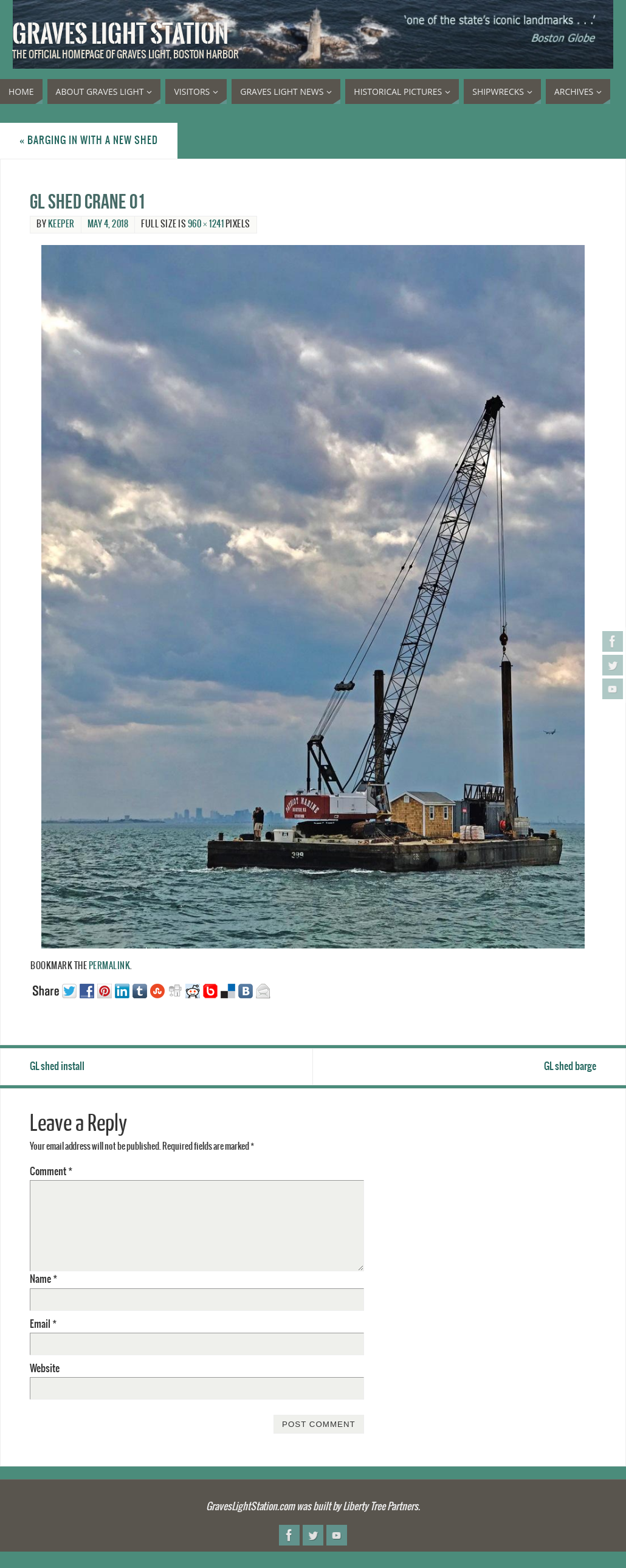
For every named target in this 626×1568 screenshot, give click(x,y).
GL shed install (57, 1066)
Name (43, 1279)
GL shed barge (570, 1066)
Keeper (61, 224)
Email (43, 1324)
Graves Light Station (120, 34)
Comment (51, 1171)
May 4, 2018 (108, 224)
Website (45, 1368)
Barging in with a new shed (88, 140)
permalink (110, 966)
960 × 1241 (206, 224)
